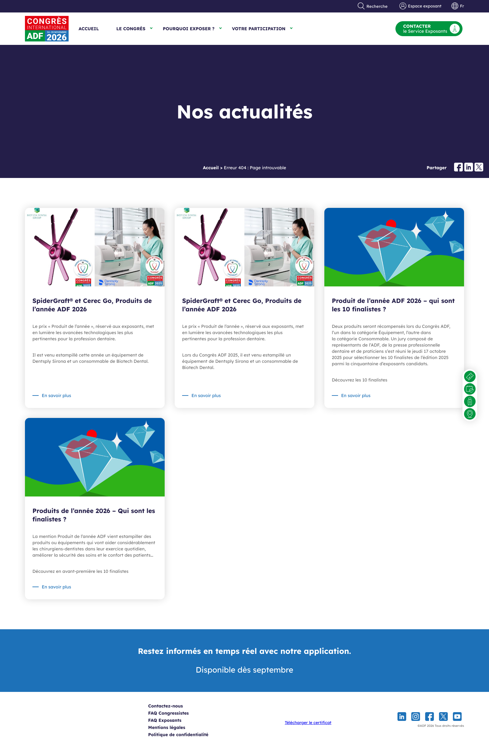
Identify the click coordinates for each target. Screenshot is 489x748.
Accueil (89, 28)
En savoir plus (56, 395)
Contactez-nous (172, 706)
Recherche (373, 6)
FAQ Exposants (171, 720)
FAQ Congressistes (175, 713)
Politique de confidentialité (185, 734)
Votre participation (259, 28)
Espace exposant (420, 6)
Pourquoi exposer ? (189, 28)
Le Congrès (130, 28)
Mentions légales (173, 727)
